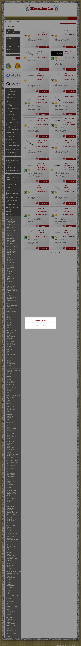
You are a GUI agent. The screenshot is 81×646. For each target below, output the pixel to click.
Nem (43, 325)
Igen (38, 325)
